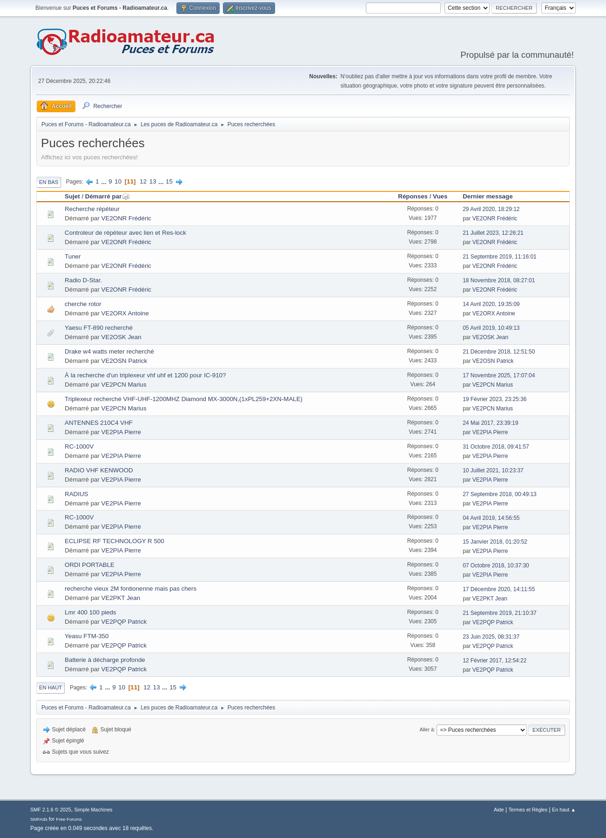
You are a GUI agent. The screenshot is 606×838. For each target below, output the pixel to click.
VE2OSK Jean (121, 337)
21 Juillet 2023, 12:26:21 (493, 233)
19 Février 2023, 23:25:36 (494, 399)
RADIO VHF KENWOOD (99, 470)
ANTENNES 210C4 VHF (99, 422)
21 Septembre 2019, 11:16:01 (500, 256)
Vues (440, 196)
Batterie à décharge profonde (105, 659)
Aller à (427, 729)
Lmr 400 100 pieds (90, 612)
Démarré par (107, 196)
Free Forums (69, 819)
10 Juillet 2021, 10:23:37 (493, 470)
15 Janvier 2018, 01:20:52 (495, 541)
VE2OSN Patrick (124, 360)
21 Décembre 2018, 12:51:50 (499, 351)
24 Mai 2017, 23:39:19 (490, 423)
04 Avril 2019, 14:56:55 (491, 518)
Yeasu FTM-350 (86, 636)
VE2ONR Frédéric (126, 218)
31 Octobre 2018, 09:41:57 (496, 446)
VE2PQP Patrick (124, 621)
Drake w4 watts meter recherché (109, 351)
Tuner (73, 256)
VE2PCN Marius (124, 384)
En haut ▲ (564, 809)
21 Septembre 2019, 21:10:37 (500, 613)
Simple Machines (93, 809)
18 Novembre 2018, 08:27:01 (499, 280)
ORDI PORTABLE (89, 564)
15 (169, 181)
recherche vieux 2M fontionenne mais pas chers (130, 588)
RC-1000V (79, 446)
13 (152, 181)
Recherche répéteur (92, 208)
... (104, 181)
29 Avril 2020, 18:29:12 (491, 209)
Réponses (413, 196)
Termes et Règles (527, 809)
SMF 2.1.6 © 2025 (50, 809)
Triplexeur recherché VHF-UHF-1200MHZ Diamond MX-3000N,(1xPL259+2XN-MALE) (184, 398)
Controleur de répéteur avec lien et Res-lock (125, 232)
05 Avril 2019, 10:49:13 (491, 328)
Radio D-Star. (83, 280)
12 (143, 181)
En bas (48, 182)
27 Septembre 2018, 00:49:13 (500, 494)
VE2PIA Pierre (121, 432)
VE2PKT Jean (120, 597)
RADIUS (76, 494)
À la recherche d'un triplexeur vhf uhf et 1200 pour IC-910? (145, 375)
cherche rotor (83, 303)
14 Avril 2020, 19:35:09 (491, 304)
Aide (499, 809)
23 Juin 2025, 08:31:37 (491, 637)
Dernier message (487, 196)
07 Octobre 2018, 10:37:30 (496, 565)
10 (117, 181)
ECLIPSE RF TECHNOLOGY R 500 (114, 541)
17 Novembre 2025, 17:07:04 (499, 375)
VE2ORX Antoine (125, 313)
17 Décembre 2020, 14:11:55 (499, 589)
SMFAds (38, 819)
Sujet (72, 196)
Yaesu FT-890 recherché (99, 327)
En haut (50, 687)
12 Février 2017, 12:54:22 (494, 660)
